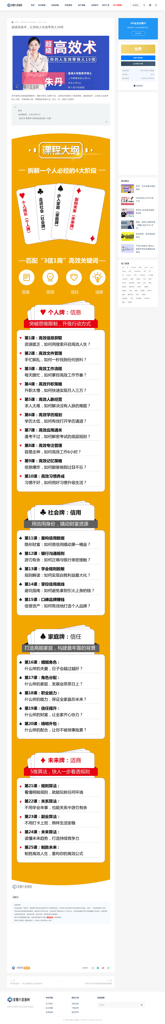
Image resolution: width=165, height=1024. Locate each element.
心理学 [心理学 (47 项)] (124, 283)
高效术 (15, 897)
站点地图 (49, 1008)
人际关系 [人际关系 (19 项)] (124, 279)
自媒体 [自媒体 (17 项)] (144, 294)
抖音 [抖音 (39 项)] (144, 283)
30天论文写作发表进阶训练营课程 (98, 983)
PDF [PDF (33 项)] (130, 271)
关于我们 (49, 1003)
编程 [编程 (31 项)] (123, 294)
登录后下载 (138, 63)
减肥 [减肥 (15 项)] (131, 279)
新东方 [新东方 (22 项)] (139, 286)
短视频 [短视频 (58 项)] (142, 290)
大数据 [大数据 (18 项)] (138, 279)
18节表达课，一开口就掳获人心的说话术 (26, 983)
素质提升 (24, 22)
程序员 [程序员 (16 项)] (149, 290)
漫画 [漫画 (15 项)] (136, 290)
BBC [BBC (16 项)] (140, 267)
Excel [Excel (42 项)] (146, 267)
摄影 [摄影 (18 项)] (150, 283)
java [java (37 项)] (152, 267)
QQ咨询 (138, 85)
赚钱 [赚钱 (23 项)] (123, 302)
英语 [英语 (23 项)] (131, 298)
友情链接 (49, 1012)
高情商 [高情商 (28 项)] (130, 302)
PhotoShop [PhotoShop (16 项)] (137, 271)
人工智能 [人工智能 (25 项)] (150, 275)
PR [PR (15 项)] (150, 271)
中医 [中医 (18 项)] (135, 275)
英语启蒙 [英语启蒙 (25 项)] (138, 298)
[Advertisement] (61, 944)
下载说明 (75, 1008)
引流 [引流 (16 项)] (144, 279)
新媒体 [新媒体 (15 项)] (146, 286)
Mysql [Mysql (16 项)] (124, 271)
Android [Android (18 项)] (133, 267)
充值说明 (75, 1003)
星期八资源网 (19, 920)
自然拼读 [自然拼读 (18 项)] (124, 298)
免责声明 (75, 1012)
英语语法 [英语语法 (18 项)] (147, 298)
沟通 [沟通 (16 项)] (130, 290)
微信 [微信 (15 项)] (150, 279)
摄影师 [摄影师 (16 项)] (124, 286)
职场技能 (32, 22)
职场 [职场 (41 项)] (137, 294)
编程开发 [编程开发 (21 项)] (130, 294)
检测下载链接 (138, 58)
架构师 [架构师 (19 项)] (124, 290)
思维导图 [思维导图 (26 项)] (131, 283)
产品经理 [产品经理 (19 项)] (142, 275)
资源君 (15, 22)
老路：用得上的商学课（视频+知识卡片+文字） (145, 225)
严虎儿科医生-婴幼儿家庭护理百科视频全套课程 (145, 249)
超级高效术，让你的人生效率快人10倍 (38, 920)
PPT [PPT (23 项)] (145, 271)
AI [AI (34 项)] (127, 267)
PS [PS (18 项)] (123, 275)
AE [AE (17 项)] (123, 267)
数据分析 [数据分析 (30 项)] (131, 286)
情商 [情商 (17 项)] (138, 283)
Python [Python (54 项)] (129, 275)
